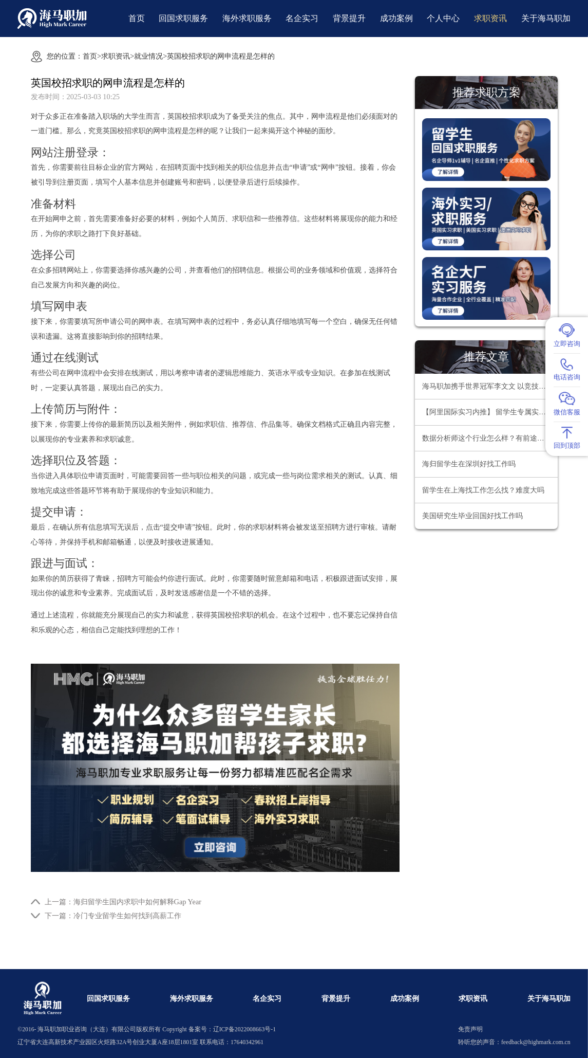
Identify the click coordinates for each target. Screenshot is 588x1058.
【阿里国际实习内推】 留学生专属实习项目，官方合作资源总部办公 (490, 412)
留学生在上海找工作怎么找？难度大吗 (483, 490)
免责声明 (470, 1029)
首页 (136, 18)
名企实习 (302, 18)
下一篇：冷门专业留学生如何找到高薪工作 (113, 915)
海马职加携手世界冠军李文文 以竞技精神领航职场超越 (490, 386)
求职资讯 (490, 18)
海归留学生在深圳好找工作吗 (469, 464)
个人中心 (443, 18)
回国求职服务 (183, 18)
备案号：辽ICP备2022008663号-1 (232, 1029)
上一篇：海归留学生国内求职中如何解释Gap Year (123, 902)
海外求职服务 (247, 18)
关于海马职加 (546, 18)
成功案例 (396, 18)
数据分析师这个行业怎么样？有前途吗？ (487, 438)
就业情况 (148, 56)
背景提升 (349, 18)
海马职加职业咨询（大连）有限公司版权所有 (99, 1029)
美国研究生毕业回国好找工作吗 (472, 516)
